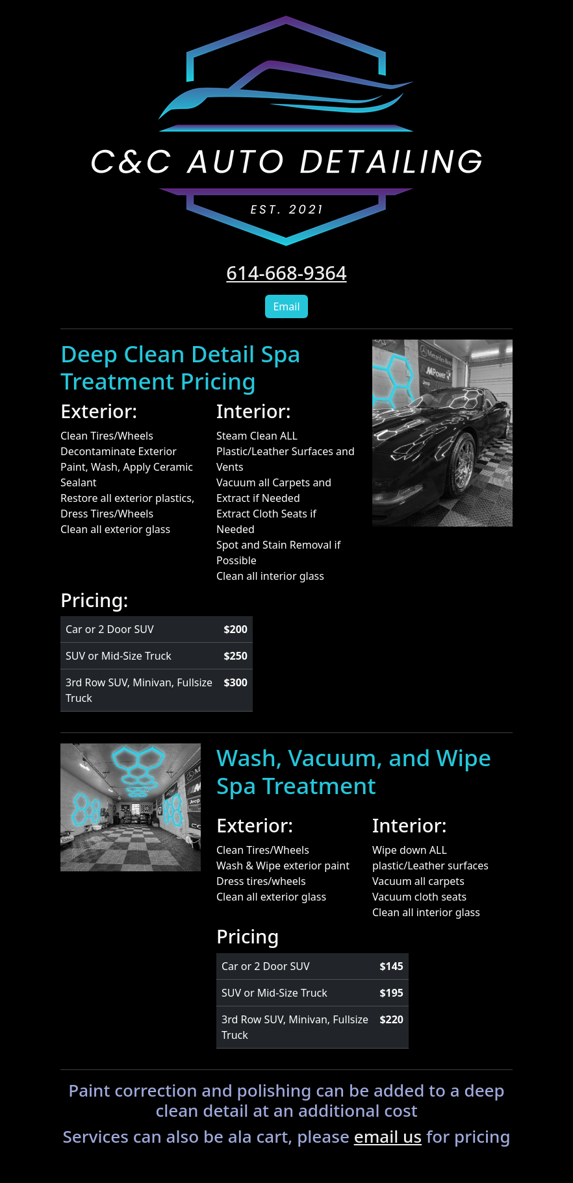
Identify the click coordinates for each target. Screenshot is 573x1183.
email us (388, 1136)
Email (286, 306)
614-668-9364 (286, 273)
